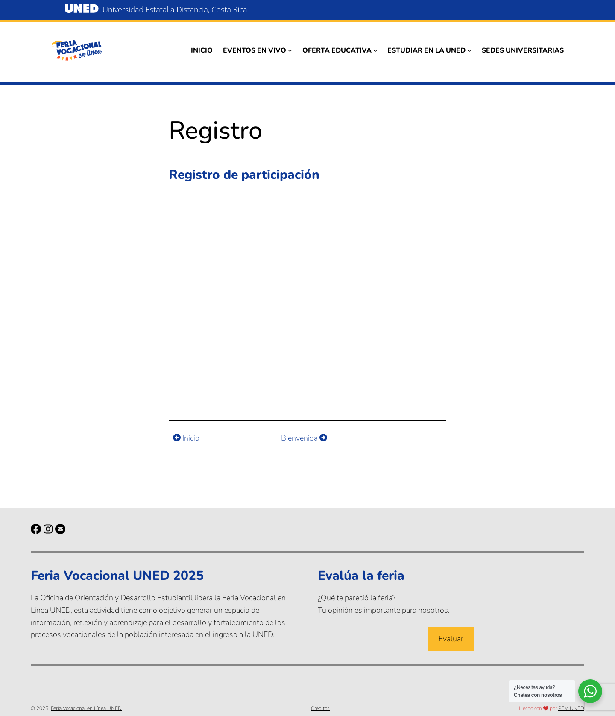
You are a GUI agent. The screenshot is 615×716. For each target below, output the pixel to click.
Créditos (320, 708)
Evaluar (451, 639)
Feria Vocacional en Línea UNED (86, 708)
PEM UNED (571, 708)
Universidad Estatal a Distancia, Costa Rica (174, 9)
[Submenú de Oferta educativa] (375, 50)
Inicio (186, 438)
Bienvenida (304, 438)
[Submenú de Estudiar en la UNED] (469, 50)
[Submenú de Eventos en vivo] (290, 50)
